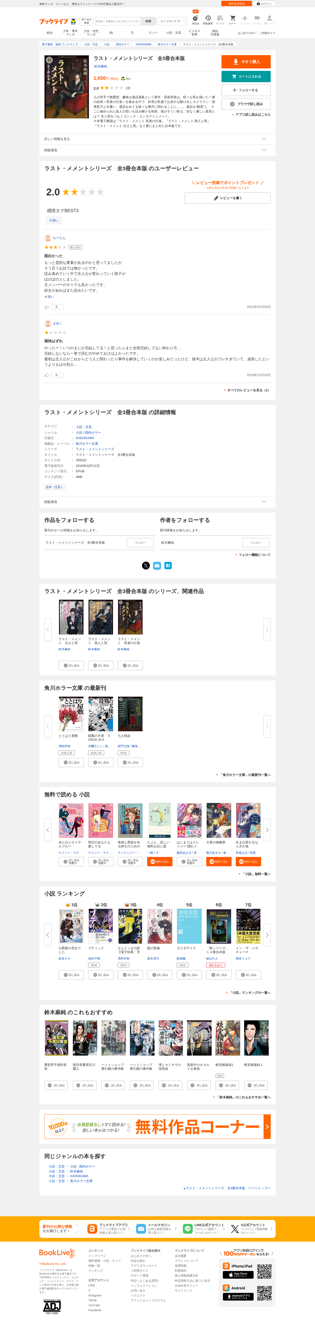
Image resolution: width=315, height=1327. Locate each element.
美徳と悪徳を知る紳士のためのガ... (129, 846)
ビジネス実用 (194, 32)
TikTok (92, 1300)
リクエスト (138, 1295)
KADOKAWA (85, 438)
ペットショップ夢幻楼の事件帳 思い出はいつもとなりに (114, 1070)
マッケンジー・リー (131, 852)
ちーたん (59, 238)
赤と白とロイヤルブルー (70, 844)
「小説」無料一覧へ (256, 874)
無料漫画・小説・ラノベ (104, 1261)
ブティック (96, 948)
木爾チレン (95, 746)
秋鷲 (253, 852)
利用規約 (181, 1270)
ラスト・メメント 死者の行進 (129, 641)
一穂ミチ (153, 852)
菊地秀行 (137, 746)
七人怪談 (124, 736)
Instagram (94, 1295)
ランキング (95, 1270)
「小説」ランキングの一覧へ (250, 993)
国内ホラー (93, 432)
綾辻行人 (212, 958)
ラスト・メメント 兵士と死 (70, 641)
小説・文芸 (173, 32)
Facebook (94, 1310)
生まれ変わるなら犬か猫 (247, 844)
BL (112, 32)
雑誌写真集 (215, 32)
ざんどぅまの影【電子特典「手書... (129, 952)
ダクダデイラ (186, 948)
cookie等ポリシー (186, 1285)
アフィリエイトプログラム (148, 1300)
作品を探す (138, 1261)
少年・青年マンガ (70, 32)
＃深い (54, 220)
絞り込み (87, 21)
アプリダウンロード (144, 1265)
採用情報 (181, 1265)
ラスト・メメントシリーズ (95, 449)
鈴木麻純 (100, 66)
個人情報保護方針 (186, 1275)
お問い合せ (138, 1290)
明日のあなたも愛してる (99, 844)
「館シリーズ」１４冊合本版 (217, 950)
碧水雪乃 (153, 958)
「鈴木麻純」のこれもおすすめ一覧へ (243, 1097)
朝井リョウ (243, 958)
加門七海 (123, 746)
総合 (50, 32)
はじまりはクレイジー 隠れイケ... (188, 846)
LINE (91, 1285)
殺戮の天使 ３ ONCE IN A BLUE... (101, 739)
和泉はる (242, 852)
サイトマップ (183, 1290)
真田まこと (112, 746)
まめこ (58, 323)
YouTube (94, 1305)
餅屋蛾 (181, 958)
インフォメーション (144, 1285)
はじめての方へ (247, 33)
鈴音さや (64, 958)
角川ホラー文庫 (87, 443)
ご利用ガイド (267, 33)
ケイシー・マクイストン (75, 852)
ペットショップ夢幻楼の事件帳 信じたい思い (143, 1068)
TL (132, 32)
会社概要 (181, 1256)
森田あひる (184, 852)
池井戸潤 (94, 958)
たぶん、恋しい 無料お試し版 (160, 844)
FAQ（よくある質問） (145, 1280)
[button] (71, 665)
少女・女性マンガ (91, 32)
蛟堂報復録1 (224, 1065)
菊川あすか (213, 852)
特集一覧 (94, 1265)
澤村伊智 (64, 746)
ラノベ (153, 32)
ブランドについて (186, 1261)
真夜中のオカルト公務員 (198, 1067)
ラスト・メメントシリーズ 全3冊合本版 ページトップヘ (227, 1188)
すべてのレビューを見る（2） (249, 390)
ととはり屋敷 (68, 736)
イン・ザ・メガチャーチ (247, 950)
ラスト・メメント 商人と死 (99, 641)
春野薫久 (229, 852)
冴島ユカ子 (201, 852)
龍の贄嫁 (153, 948)
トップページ (97, 1256)
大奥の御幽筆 (215, 842)
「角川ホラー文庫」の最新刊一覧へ (245, 775)
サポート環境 (139, 1275)
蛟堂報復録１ (253, 1065)
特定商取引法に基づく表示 (192, 1280)
